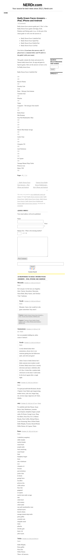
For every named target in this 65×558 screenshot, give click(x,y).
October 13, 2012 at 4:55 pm (32, 301)
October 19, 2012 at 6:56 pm (30, 538)
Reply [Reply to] (21, 331)
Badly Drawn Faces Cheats (32, 199)
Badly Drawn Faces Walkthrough (34, 201)
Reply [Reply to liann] (19, 434)
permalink (20, 205)
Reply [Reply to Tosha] (19, 541)
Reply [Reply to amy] (19, 385)
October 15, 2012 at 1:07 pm (29, 403)
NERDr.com (32, 5)
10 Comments (22, 23)
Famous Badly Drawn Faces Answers (27, 203)
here (35, 31)
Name (19, 219)
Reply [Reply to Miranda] (19, 285)
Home (6, 13)
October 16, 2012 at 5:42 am (29, 431)
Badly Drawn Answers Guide (35, 196)
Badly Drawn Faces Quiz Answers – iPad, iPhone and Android (23, 185)
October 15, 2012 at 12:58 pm (29, 382)
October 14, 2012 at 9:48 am (32, 342)
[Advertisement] (41, 274)
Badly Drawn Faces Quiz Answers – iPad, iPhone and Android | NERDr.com (31, 315)
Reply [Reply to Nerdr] (20, 303)
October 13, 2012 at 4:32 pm (32, 283)
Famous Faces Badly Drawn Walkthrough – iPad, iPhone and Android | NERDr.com (30, 322)
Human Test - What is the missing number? (29, 231)
